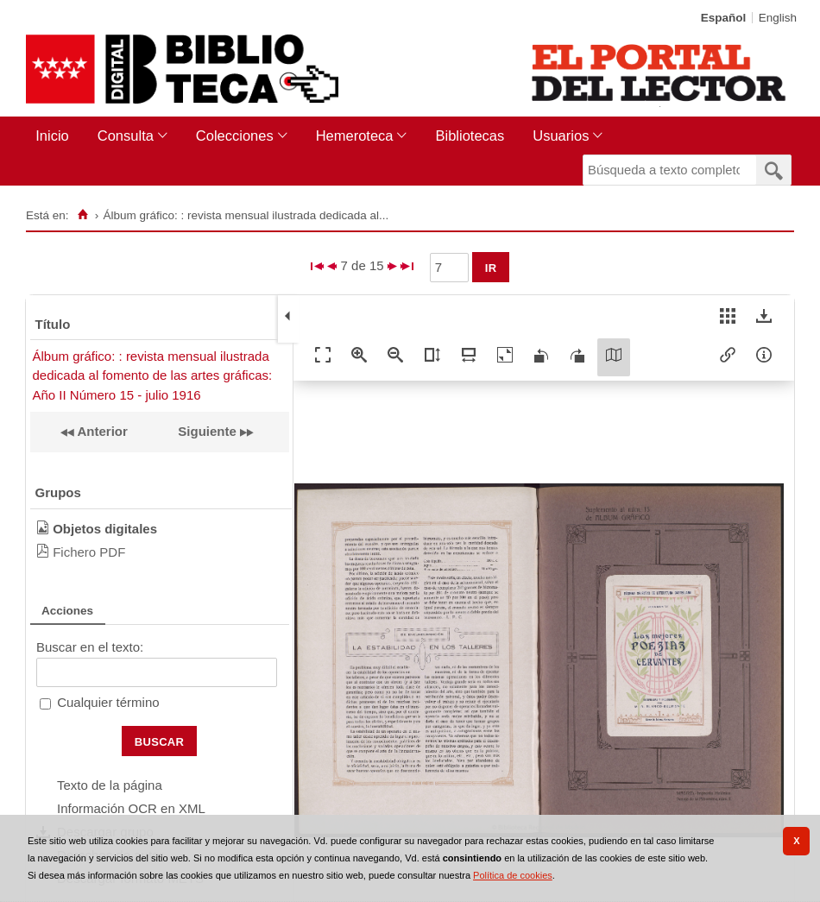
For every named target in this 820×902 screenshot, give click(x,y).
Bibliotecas (469, 135)
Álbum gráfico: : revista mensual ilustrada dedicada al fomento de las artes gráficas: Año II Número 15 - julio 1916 (153, 375)
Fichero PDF (89, 552)
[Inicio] (82, 215)
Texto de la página (109, 785)
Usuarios (561, 135)
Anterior (101, 431)
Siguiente (207, 431)
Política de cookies (512, 875)
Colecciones (235, 135)
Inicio (52, 135)
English (778, 17)
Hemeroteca (355, 135)
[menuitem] (55, 136)
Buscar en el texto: (89, 647)
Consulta (126, 135)
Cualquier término (108, 702)
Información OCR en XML (131, 808)
